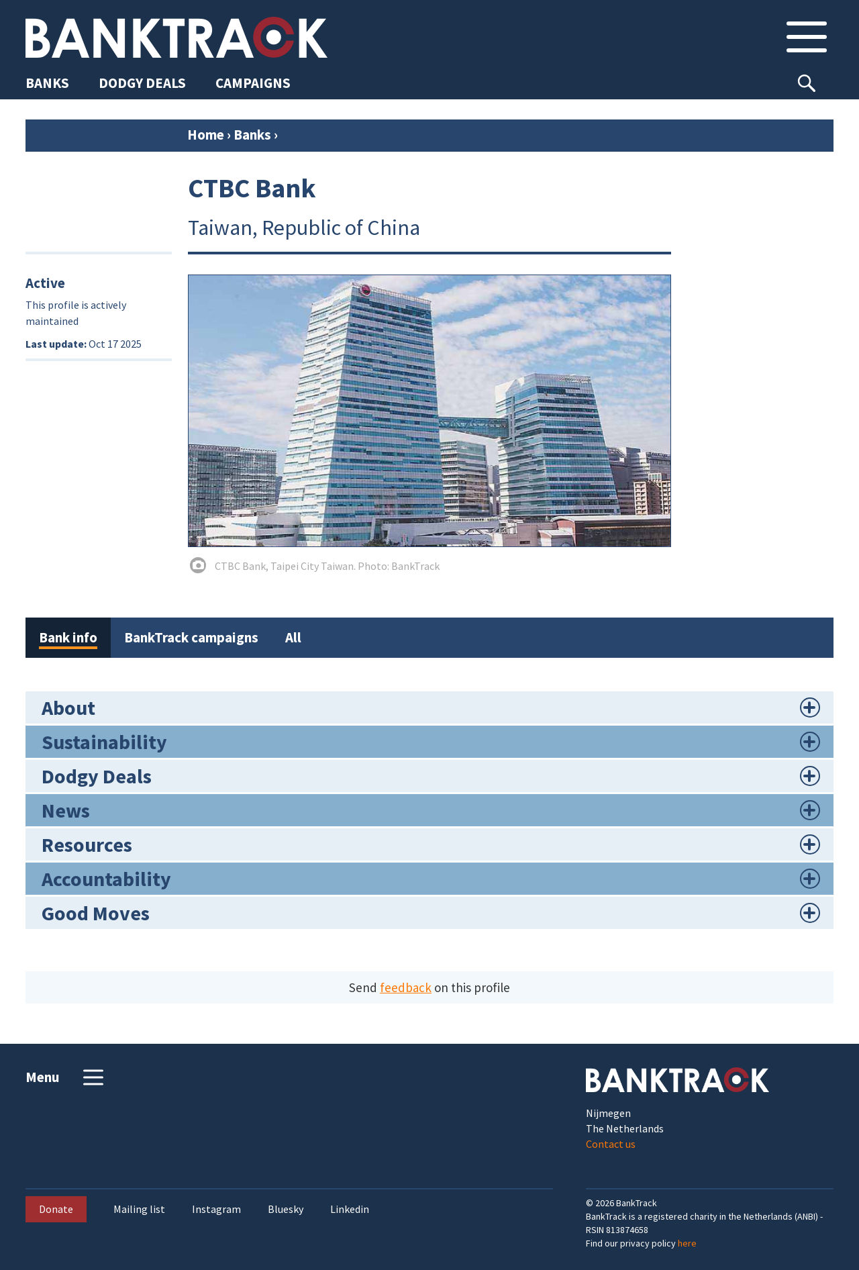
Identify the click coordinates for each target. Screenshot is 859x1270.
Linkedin (349, 1209)
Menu (66, 1077)
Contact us (611, 1144)
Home (205, 135)
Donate (56, 1209)
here (687, 1243)
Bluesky (285, 1209)
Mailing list (139, 1209)
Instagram (216, 1209)
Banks (252, 135)
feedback (406, 987)
